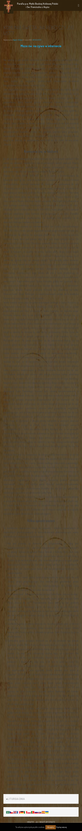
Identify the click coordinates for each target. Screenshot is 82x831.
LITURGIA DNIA (16, 799)
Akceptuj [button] (50, 827)
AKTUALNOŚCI (36, 40)
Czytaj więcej (61, 827)
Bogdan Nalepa (17, 40)
